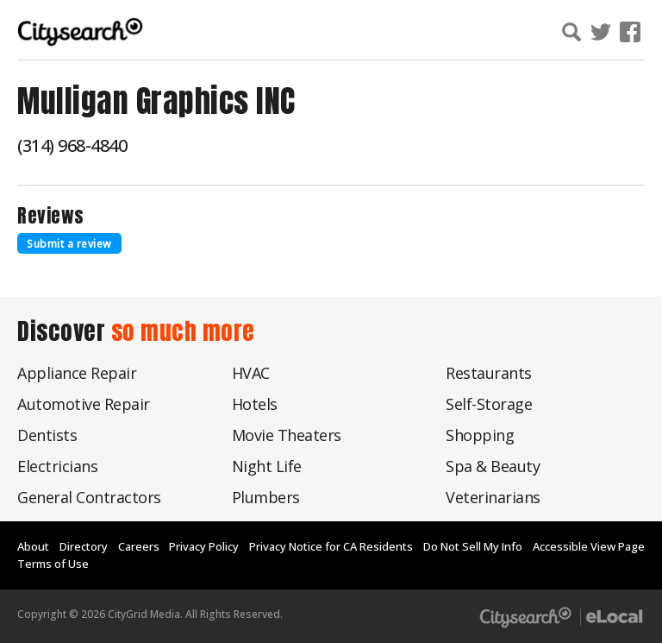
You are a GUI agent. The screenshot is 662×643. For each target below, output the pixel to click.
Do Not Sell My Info (472, 546)
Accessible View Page (589, 546)
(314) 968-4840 (72, 145)
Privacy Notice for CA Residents (331, 546)
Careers (138, 546)
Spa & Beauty (493, 466)
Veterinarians (493, 497)
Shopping (480, 435)
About (33, 546)
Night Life (267, 466)
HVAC (251, 372)
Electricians (57, 466)
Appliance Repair (76, 372)
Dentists (47, 435)
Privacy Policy (204, 546)
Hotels (255, 404)
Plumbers (266, 497)
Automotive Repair (83, 404)
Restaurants (489, 372)
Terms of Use (53, 563)
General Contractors (89, 497)
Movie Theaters (286, 435)
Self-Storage (489, 404)
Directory (83, 546)
